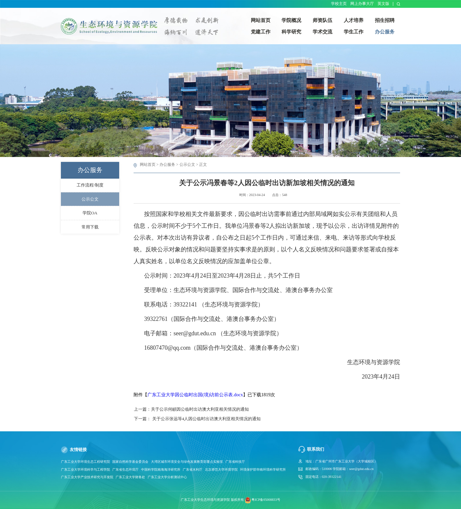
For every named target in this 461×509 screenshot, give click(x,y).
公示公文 (187, 164)
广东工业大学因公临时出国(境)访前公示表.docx (195, 394)
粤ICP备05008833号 (265, 500)
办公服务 (167, 164)
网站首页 (148, 164)
